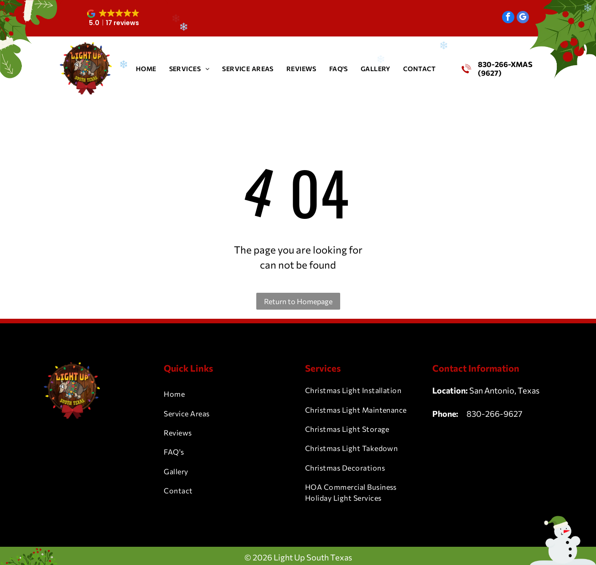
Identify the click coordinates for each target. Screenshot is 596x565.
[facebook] (508, 18)
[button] (114, 18)
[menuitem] (146, 69)
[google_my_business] (523, 18)
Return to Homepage (298, 301)
